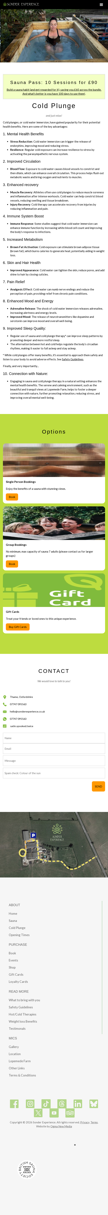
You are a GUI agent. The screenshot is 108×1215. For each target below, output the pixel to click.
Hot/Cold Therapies (22, 1014)
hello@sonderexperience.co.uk (27, 711)
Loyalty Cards (18, 982)
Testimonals (17, 1028)
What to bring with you (24, 1000)
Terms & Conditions (22, 1075)
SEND (98, 786)
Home (13, 913)
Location (15, 1054)
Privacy (84, 1122)
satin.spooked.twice (21, 726)
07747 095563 (18, 704)
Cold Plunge (17, 928)
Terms (94, 1122)
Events (13, 960)
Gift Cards (16, 974)
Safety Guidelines (72, 359)
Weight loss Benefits (23, 1021)
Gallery (14, 1047)
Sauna (13, 921)
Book (12, 497)
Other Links (17, 1068)
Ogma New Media (61, 1126)
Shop (12, 967)
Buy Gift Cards (18, 626)
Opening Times (19, 935)
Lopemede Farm (20, 1061)
